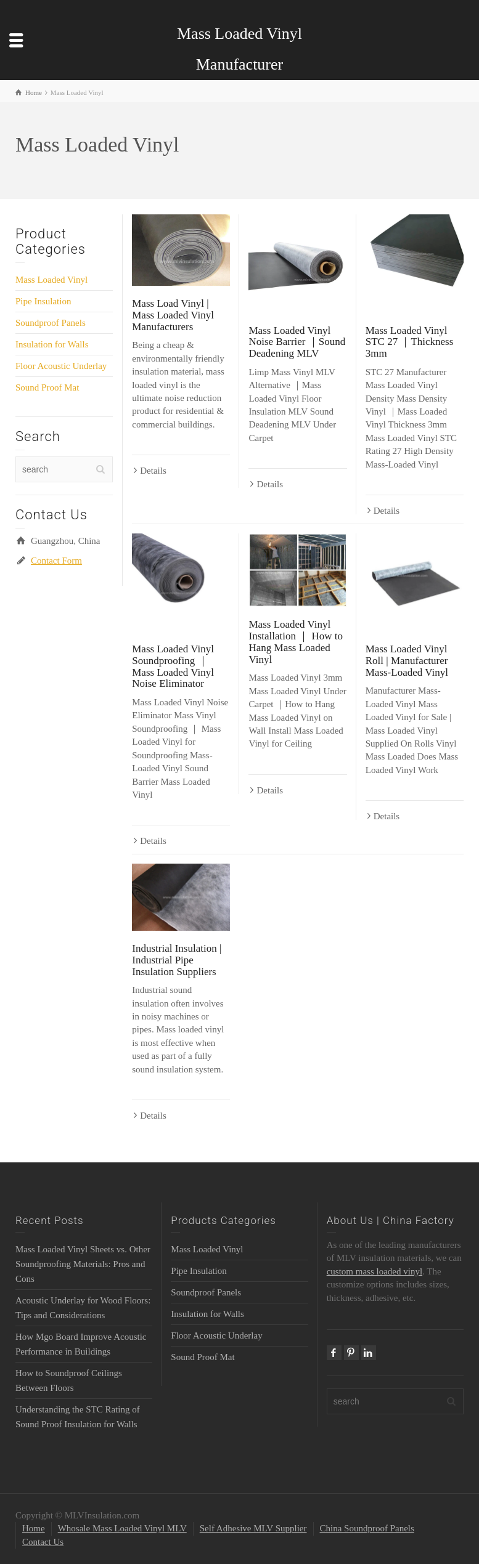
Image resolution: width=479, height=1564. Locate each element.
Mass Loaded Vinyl (51, 280)
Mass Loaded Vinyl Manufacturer (239, 49)
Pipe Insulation (43, 301)
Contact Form (56, 560)
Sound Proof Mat (47, 387)
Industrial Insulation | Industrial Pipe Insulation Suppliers (176, 959)
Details (153, 471)
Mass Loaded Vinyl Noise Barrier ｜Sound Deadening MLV (296, 342)
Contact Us (42, 1542)
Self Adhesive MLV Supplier (253, 1528)
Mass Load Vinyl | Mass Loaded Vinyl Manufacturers (173, 315)
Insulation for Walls (52, 344)
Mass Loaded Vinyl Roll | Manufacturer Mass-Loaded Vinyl (407, 660)
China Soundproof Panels (367, 1528)
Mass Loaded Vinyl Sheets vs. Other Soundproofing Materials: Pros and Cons (82, 1264)
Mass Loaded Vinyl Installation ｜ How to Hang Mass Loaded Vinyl (295, 641)
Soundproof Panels (50, 323)
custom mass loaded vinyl (374, 1271)
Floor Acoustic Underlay (61, 366)
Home (33, 1528)
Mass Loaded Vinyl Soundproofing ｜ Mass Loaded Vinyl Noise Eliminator (173, 666)
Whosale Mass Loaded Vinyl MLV (122, 1528)
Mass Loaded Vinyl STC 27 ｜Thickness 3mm (410, 342)
